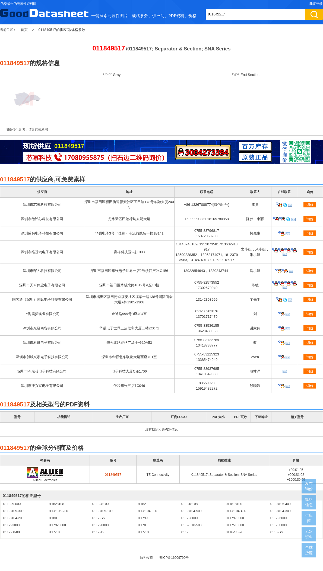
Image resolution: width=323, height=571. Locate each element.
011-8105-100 (102, 511)
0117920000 (57, 525)
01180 (52, 518)
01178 (141, 525)
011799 (142, 518)
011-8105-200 (58, 511)
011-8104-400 (236, 511)
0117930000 (12, 525)
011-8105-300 (13, 511)
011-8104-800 (147, 511)
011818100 (234, 504)
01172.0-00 (11, 532)
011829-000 (12, 504)
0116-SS (276, 532)
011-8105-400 (280, 504)
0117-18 (54, 532)
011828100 (100, 504)
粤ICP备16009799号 (174, 558)
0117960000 (279, 518)
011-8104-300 (280, 511)
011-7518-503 (191, 525)
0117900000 (101, 525)
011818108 (189, 504)
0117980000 (190, 518)
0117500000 (279, 525)
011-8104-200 (13, 518)
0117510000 (235, 525)
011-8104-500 (191, 511)
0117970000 (235, 518)
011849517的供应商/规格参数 (62, 30)
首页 (24, 30)
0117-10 (143, 532)
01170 (185, 532)
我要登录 (315, 4)
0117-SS (98, 518)
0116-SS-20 (234, 532)
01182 (141, 504)
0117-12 (98, 532)
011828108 (56, 504)
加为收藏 (146, 558)
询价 (310, 205)
